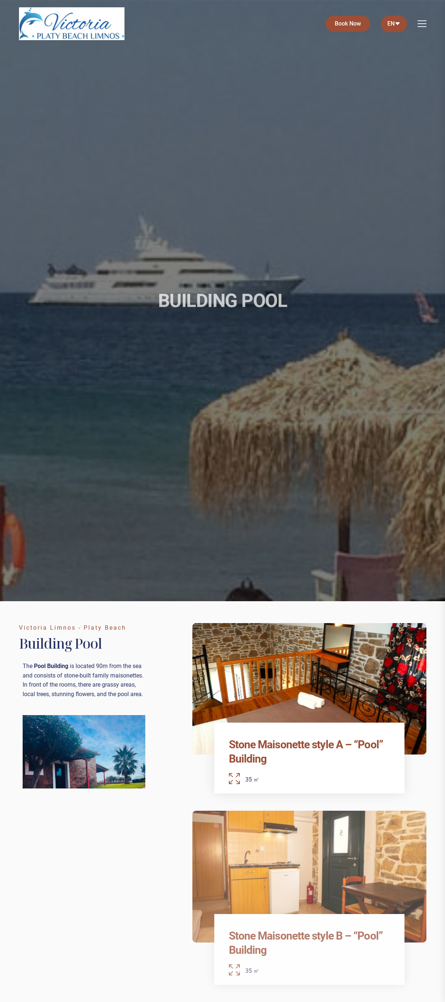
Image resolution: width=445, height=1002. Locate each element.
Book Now (348, 23)
